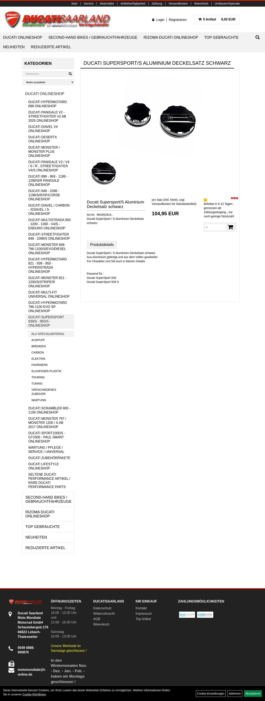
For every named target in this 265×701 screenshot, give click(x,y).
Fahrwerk (39, 365)
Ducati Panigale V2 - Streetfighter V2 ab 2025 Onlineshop (47, 116)
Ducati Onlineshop (22, 37)
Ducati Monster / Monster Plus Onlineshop (44, 152)
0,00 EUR (217, 19)
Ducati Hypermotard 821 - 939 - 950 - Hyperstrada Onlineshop (47, 265)
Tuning (37, 383)
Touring (38, 377)
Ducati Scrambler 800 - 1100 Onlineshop (49, 410)
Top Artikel (143, 619)
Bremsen (38, 346)
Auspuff (38, 340)
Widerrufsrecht (104, 613)
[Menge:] (215, 227)
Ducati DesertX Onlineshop (42, 139)
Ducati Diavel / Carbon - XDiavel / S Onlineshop (49, 209)
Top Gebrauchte (221, 37)
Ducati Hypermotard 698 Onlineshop (47, 104)
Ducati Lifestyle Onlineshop (43, 466)
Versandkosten (178, 3)
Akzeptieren (253, 693)
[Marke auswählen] (48, 82)
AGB (96, 619)
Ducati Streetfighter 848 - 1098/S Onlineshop (49, 236)
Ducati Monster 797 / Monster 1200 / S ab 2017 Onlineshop (47, 423)
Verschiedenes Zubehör (43, 392)
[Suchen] (257, 37)
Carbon (37, 352)
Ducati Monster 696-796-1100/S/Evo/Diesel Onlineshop (47, 249)
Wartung (38, 400)
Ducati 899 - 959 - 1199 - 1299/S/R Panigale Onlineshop (48, 180)
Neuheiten (14, 47)
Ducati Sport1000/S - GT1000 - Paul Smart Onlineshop (46, 437)
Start (74, 3)
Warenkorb (201, 3)
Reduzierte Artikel (51, 47)
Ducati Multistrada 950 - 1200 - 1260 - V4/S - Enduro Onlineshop (49, 224)
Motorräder (107, 3)
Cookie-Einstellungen (210, 693)
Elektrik (38, 358)
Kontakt (141, 608)
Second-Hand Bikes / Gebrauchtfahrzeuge (92, 37)
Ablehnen (235, 693)
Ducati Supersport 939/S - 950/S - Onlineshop (46, 321)
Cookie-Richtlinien (34, 694)
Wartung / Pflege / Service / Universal (46, 449)
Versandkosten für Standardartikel (173, 204)
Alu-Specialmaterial (48, 333)
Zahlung (157, 3)
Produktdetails (102, 245)
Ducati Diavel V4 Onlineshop (43, 129)
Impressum (144, 613)
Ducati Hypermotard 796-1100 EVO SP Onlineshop (47, 307)
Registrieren (178, 20)
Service (89, 3)
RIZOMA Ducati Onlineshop (171, 37)
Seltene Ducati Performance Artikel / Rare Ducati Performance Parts (49, 481)
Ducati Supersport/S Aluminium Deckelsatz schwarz (115, 204)
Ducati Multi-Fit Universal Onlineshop (49, 294)
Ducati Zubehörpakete (49, 458)
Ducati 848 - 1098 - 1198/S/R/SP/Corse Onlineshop (44, 195)
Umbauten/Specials (227, 3)
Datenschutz (102, 608)
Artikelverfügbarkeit (132, 3)
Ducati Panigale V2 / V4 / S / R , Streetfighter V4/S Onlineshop (49, 166)
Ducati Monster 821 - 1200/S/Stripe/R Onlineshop (47, 282)
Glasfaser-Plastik (46, 371)
